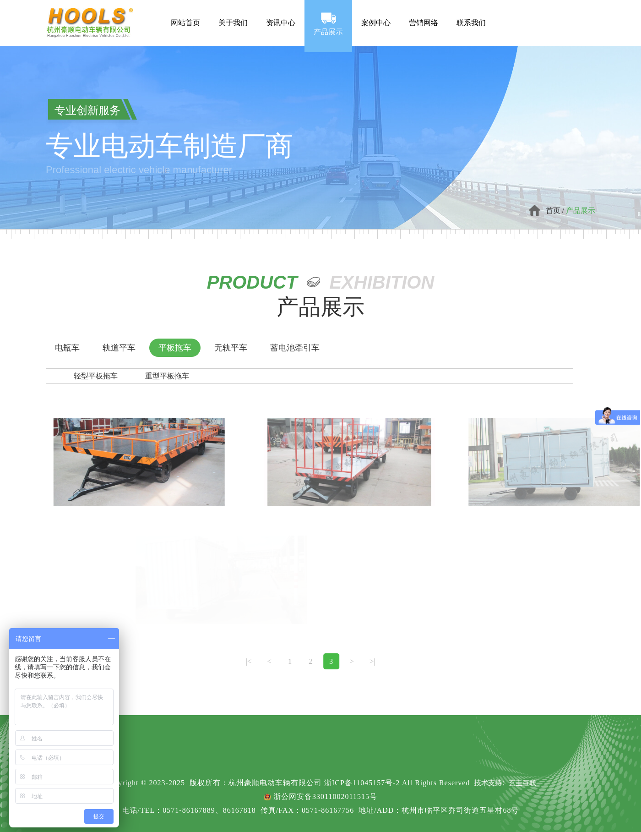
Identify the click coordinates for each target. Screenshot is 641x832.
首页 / (556, 210)
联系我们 (471, 14)
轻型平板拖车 (96, 376)
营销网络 (423, 14)
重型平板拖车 (167, 376)
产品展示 (328, 23)
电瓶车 (67, 347)
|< (222, 661)
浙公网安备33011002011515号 (325, 796)
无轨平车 (230, 347)
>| (346, 661)
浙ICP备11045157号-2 (362, 783)
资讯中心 (280, 14)
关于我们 (233, 14)
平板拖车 (174, 347)
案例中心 (376, 14)
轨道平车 (119, 347)
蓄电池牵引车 (295, 347)
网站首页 (185, 14)
